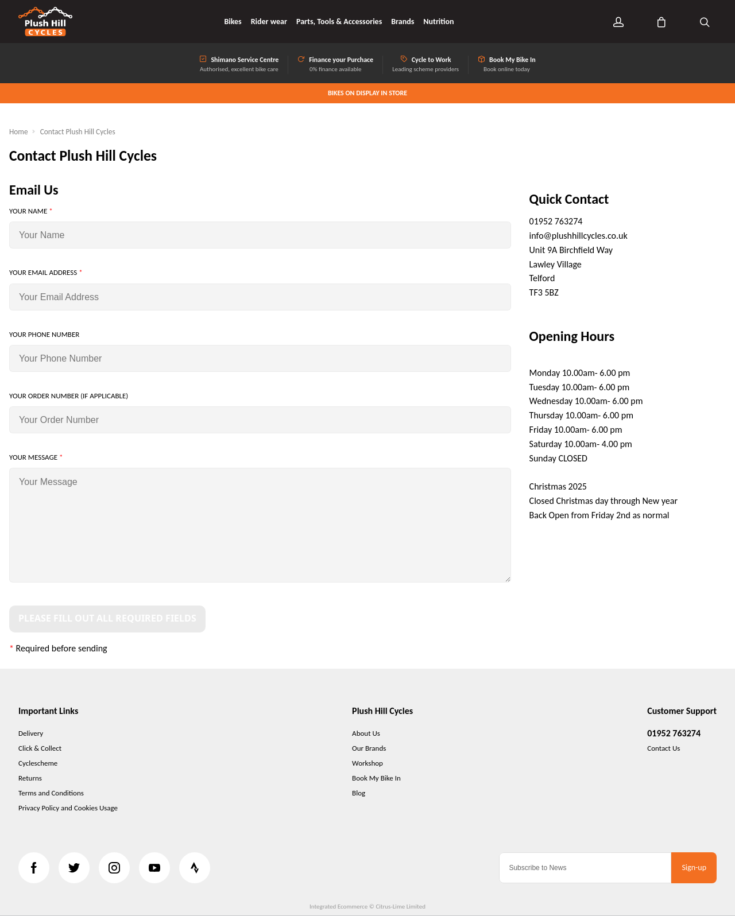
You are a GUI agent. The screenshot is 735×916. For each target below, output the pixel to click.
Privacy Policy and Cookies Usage (68, 808)
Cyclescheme (37, 763)
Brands (402, 22)
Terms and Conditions (51, 793)
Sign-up (694, 867)
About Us (366, 733)
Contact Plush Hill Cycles (77, 132)
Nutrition (438, 22)
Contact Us (663, 748)
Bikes (232, 22)
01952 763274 (674, 733)
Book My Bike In (376, 778)
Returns (30, 778)
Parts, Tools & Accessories (339, 22)
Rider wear (269, 22)
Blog (358, 793)
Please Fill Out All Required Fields (107, 619)
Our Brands (369, 748)
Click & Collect (39, 748)
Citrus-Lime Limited (400, 906)
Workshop (367, 763)
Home (18, 132)
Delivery (30, 733)
